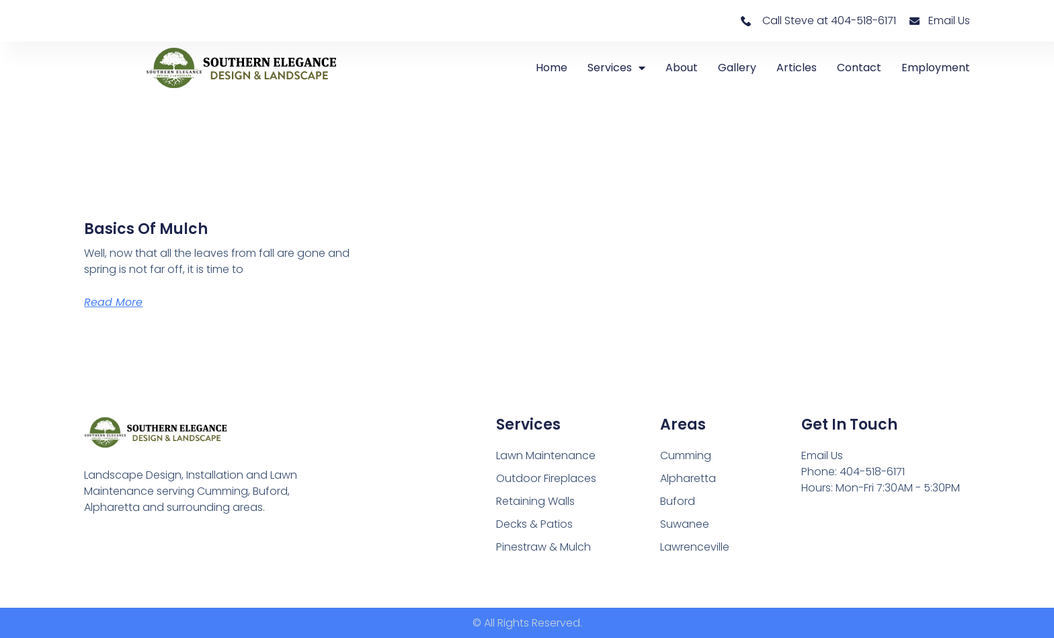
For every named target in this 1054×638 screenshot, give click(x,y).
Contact (859, 67)
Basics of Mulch (146, 228)
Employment (935, 67)
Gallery (737, 67)
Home (551, 67)
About (681, 67)
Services (616, 68)
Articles (796, 67)
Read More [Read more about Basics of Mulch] (113, 302)
